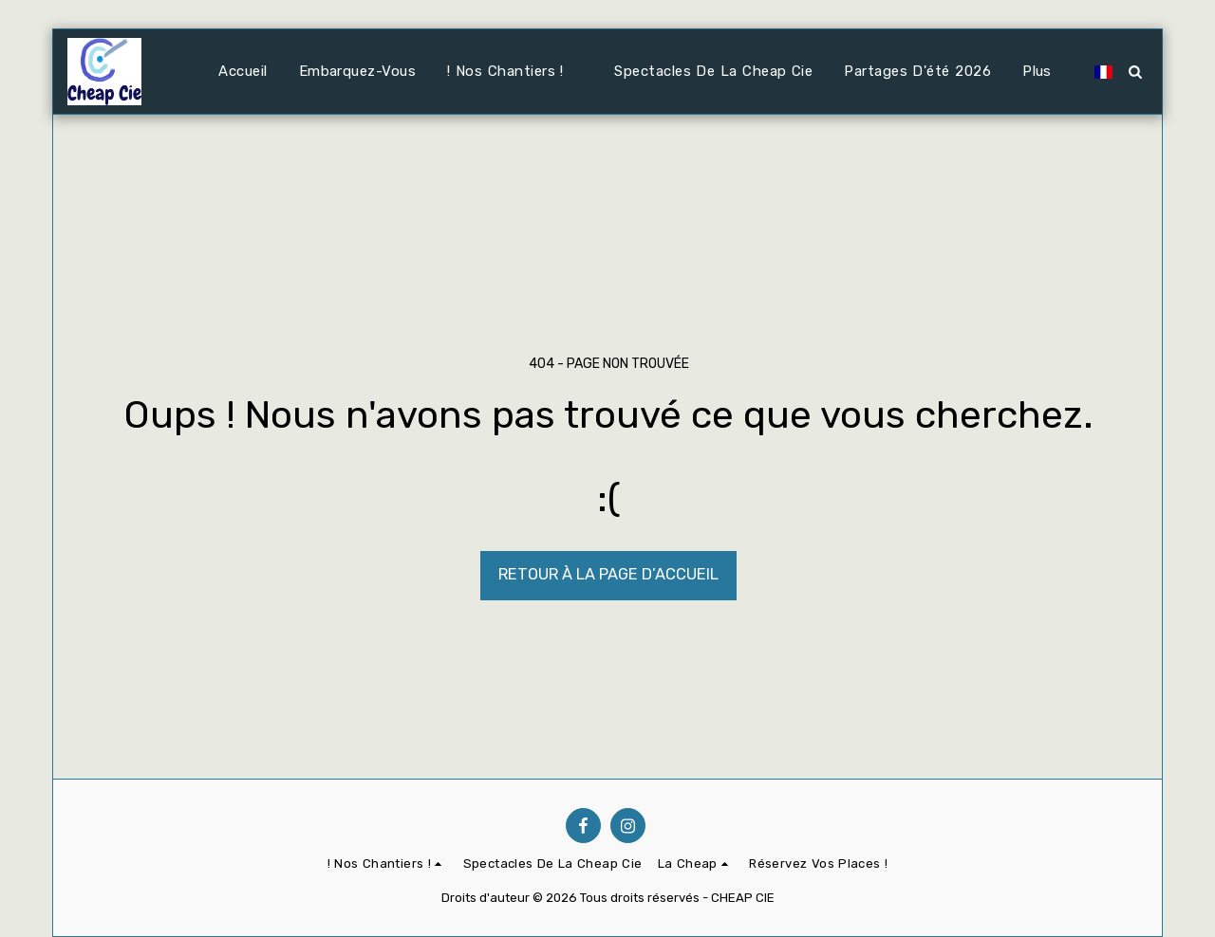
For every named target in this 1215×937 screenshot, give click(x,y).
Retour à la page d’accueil (608, 574)
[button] (515, 72)
